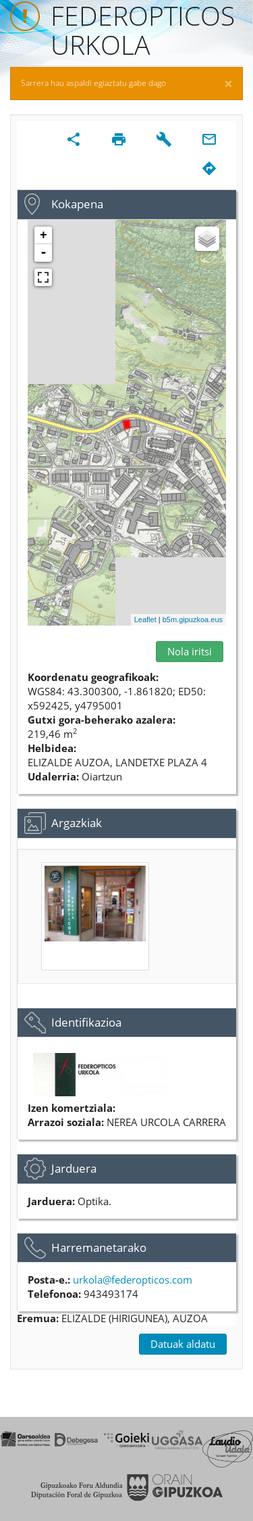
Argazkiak (76, 822)
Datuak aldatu (182, 1344)
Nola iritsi (189, 651)
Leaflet (145, 619)
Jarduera (73, 1168)
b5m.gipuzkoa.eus (193, 619)
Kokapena (77, 204)
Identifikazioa (86, 1022)
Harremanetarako (98, 1247)
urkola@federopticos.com (132, 1279)
